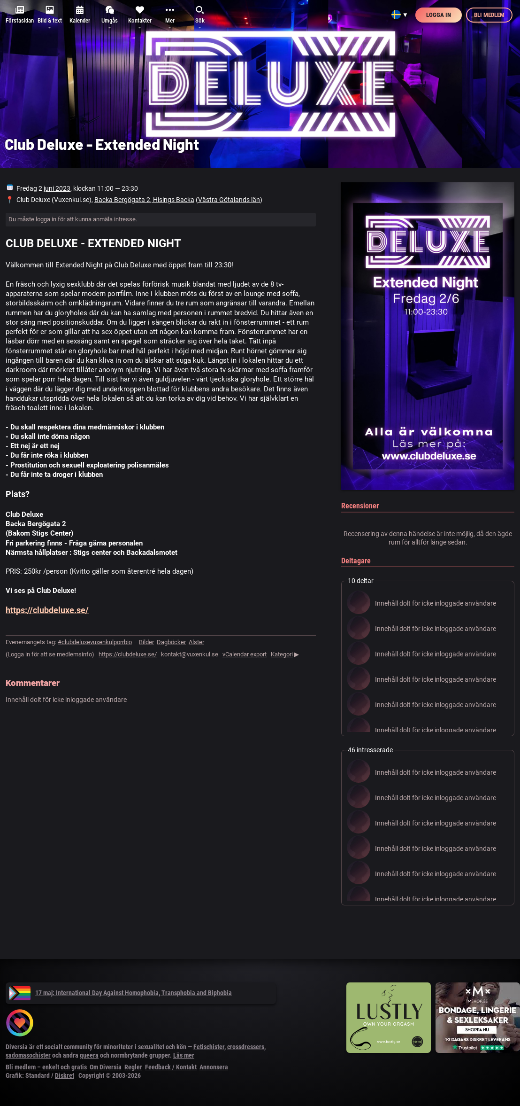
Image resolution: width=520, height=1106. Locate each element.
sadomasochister (28, 1055)
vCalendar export (244, 654)
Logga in (438, 14)
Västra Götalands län (229, 199)
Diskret (64, 1075)
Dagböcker (171, 642)
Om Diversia (106, 1067)
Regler (133, 1067)
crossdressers (245, 1047)
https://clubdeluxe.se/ (47, 610)
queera (89, 1055)
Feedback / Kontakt (171, 1067)
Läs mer (183, 1055)
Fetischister (208, 1047)
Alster (196, 642)
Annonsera (213, 1067)
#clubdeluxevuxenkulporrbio (95, 642)
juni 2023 (57, 188)
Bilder (146, 642)
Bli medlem (489, 14)
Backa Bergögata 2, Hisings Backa (144, 199)
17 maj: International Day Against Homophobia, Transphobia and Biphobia (120, 993)
